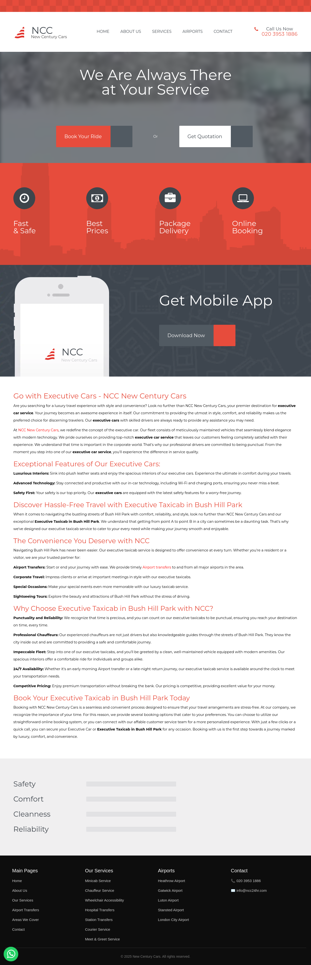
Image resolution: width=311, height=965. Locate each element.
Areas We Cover (25, 920)
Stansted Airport (171, 910)
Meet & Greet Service (102, 939)
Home (103, 32)
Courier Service (97, 929)
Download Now (186, 335)
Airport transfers (157, 567)
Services (162, 32)
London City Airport (173, 920)
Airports (192, 32)
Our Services (22, 900)
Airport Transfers (25, 910)
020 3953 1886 (280, 34)
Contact (223, 32)
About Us (130, 32)
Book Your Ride (83, 136)
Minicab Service (98, 881)
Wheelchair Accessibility (104, 900)
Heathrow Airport (171, 881)
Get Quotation (205, 136)
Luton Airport (168, 900)
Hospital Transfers (99, 910)
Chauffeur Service (99, 890)
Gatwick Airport (170, 890)
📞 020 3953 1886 (246, 881)
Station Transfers (98, 920)
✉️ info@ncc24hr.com (249, 890)
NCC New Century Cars (38, 430)
